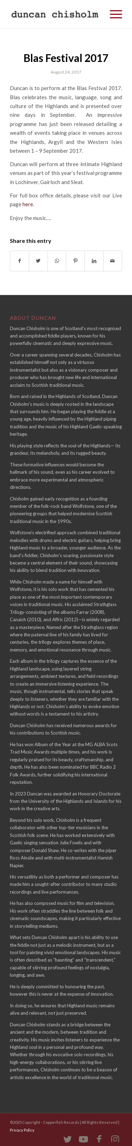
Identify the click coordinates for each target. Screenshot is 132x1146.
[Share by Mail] (112, 261)
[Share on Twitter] (38, 261)
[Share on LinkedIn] (94, 261)
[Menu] (112, 14)
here (28, 204)
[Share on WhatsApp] (57, 261)
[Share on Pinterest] (75, 261)
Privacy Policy (22, 1130)
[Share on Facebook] (19, 261)
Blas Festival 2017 (66, 57)
